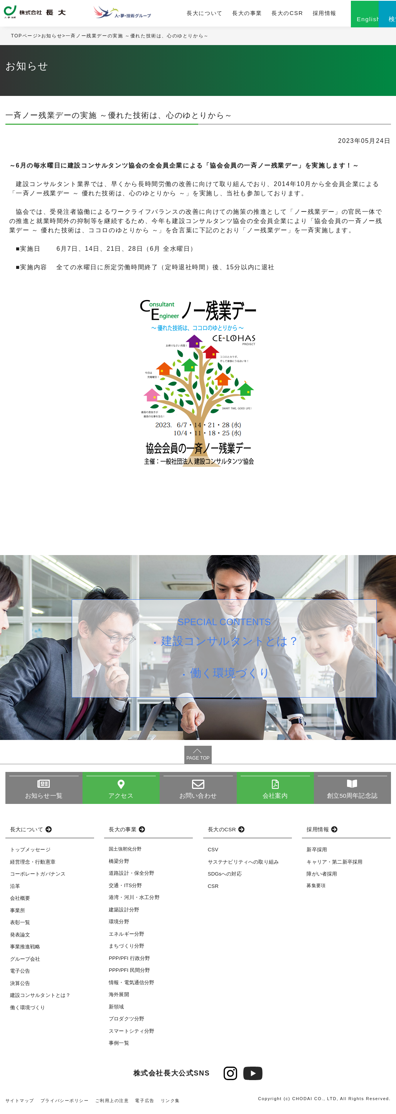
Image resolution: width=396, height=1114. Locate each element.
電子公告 (20, 973)
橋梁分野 (119, 863)
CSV (213, 852)
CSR (213, 889)
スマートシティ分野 (131, 1033)
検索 (376, 22)
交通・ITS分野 (125, 888)
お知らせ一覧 (43, 798)
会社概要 (20, 901)
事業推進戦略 (25, 949)
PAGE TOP (197, 760)
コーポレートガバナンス (38, 876)
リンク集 (170, 1103)
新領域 (116, 1009)
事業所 (17, 913)
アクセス (120, 798)
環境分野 (119, 924)
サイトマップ (20, 1103)
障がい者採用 (322, 876)
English (338, 22)
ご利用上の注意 (112, 1103)
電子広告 (145, 1103)
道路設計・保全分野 (131, 876)
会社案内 (275, 798)
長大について (179, 14)
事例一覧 (119, 1046)
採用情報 (293, 14)
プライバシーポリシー (64, 1103)
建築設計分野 (124, 912)
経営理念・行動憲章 (33, 864)
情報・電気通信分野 (131, 985)
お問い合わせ (198, 798)
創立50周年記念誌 (352, 798)
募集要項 (316, 888)
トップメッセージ (30, 852)
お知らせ (51, 38)
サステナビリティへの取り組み (243, 864)
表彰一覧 (20, 925)
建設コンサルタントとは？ (231, 644)
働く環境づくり (231, 678)
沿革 (15, 889)
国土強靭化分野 (125, 851)
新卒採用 (317, 852)
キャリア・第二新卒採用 (334, 864)
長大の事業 (219, 14)
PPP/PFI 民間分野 (129, 973)
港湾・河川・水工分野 (134, 900)
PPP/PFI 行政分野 (129, 960)
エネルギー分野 (126, 936)
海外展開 (119, 997)
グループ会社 (25, 962)
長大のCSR (257, 14)
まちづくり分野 (126, 948)
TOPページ (24, 38)
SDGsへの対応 (225, 876)
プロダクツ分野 (126, 1021)
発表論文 (20, 937)
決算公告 (20, 986)
